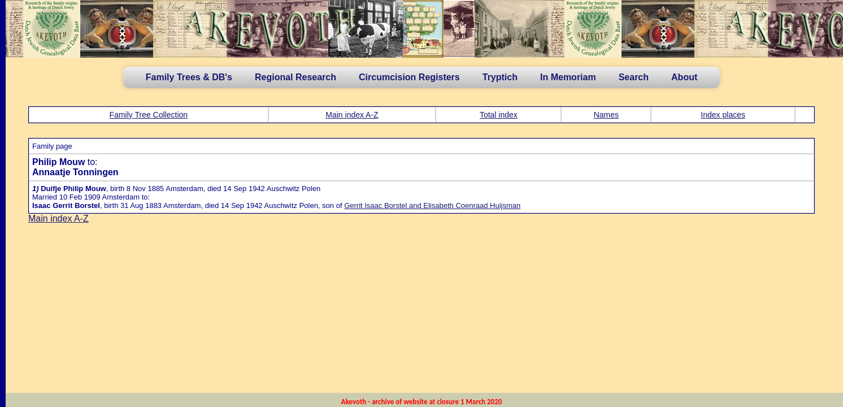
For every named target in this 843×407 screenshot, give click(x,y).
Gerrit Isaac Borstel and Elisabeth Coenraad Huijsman (432, 205)
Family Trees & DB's (189, 77)
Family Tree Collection (149, 114)
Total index (499, 114)
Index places (723, 114)
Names (606, 114)
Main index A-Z (351, 114)
